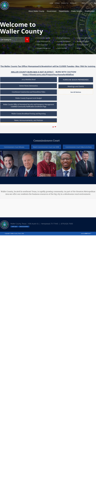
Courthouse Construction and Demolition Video (28, 95)
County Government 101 (43, 41)
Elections (79, 48)
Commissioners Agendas (43, 38)
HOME (51, 3)
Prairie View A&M (62, 48)
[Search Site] (87, 3)
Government (52, 11)
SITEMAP (57, 3)
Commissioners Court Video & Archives (76, 147)
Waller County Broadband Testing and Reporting (28, 116)
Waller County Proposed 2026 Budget (28, 101)
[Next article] (55, 129)
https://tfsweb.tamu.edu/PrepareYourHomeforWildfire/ (48, 77)
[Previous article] (53, 129)
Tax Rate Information (82, 41)
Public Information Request (64, 45)
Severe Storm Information (28, 88)
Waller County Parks (42, 45)
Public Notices (77, 11)
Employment (89, 11)
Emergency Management (43, 48)
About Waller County (37, 11)
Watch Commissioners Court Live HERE (43, 147)
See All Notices (76, 95)
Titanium (88, 233)
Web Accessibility (24, 226)
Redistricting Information (84, 38)
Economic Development (64, 41)
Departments (64, 11)
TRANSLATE (73, 3)
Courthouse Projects (82, 45)
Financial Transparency (63, 38)
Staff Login (14, 226)
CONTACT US (64, 3)
